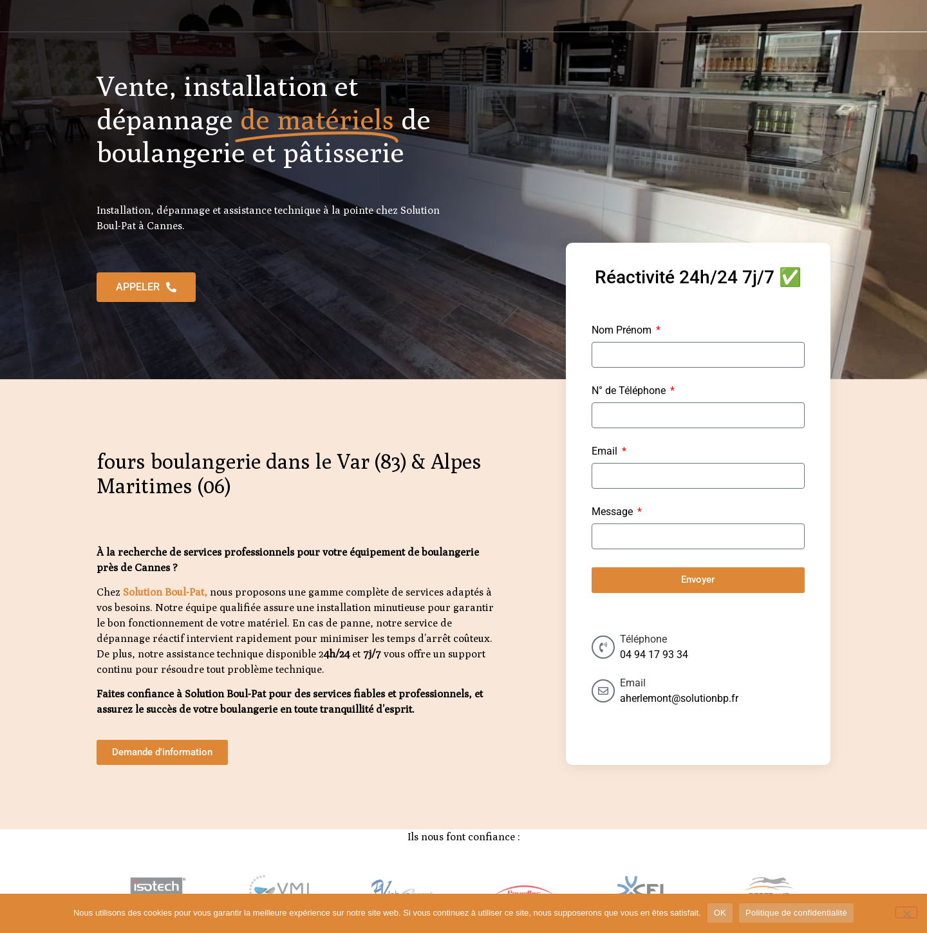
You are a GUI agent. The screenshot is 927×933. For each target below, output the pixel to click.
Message (613, 512)
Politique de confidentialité (796, 913)
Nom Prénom (623, 330)
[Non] (906, 912)
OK (720, 913)
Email (606, 451)
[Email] (603, 690)
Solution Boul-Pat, (165, 592)
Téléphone (643, 639)
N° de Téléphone (630, 391)
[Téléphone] (603, 647)
